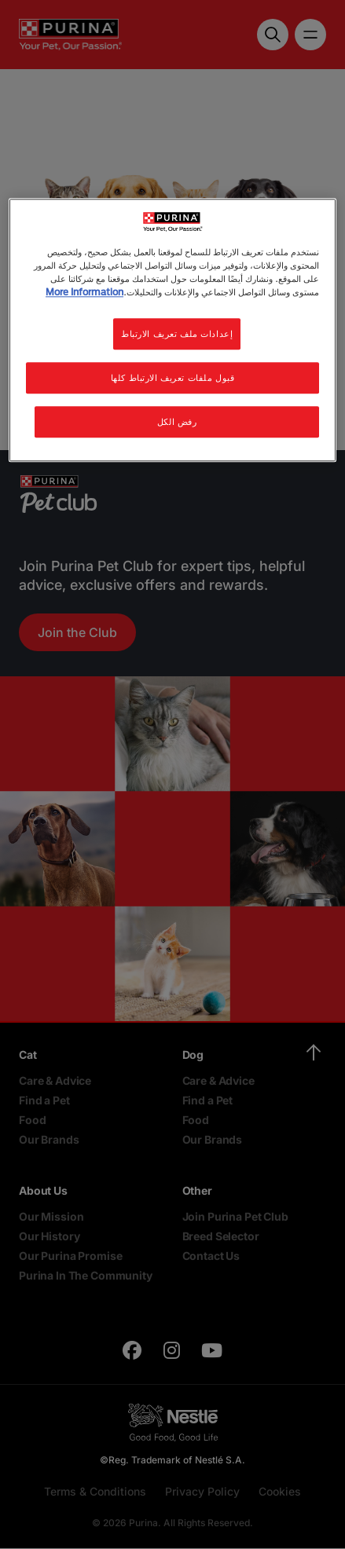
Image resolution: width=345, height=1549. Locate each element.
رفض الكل (177, 421)
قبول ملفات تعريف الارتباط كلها (173, 377)
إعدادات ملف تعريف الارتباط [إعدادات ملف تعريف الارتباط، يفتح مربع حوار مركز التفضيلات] (177, 333)
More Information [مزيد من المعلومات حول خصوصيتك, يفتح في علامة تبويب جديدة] (84, 292)
